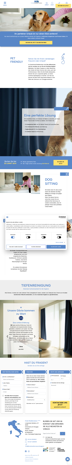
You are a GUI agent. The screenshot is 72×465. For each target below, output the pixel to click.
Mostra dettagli (59, 242)
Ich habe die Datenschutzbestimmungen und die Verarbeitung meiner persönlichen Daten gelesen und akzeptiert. (55, 437)
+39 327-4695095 (31, 441)
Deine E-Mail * (6, 389)
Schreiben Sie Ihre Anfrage (57, 382)
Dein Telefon (6, 383)
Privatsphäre (16, 395)
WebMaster (29, 457)
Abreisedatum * (30, 391)
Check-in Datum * (31, 384)
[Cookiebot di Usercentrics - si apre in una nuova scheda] (60, 217)
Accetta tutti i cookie (56, 246)
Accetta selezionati (36, 246)
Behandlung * (30, 397)
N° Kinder (63, 376)
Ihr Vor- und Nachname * (8, 376)
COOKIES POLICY (35, 455)
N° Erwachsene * (54, 376)
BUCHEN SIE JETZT (63, 5)
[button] (7, 336)
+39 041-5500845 (30, 439)
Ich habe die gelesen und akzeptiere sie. (13, 396)
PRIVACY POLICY (28, 455)
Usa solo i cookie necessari (16, 246)
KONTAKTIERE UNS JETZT (60, 405)
